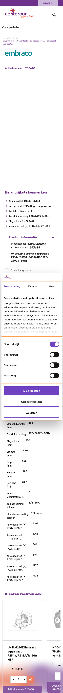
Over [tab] (52, 286)
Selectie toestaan (31, 401)
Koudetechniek (9, 41)
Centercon (12, 38)
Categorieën (10, 27)
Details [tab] (32, 286)
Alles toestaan (31, 390)
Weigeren (31, 412)
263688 (29, 689)
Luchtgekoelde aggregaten (31, 41)
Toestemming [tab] (12, 286)
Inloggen (48, 3)
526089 (56, 689)
